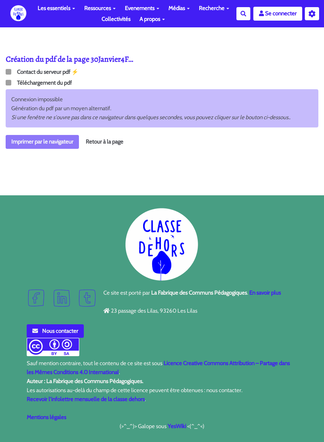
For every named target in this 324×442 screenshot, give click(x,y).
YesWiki (177, 426)
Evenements (142, 8)
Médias (179, 8)
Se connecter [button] (278, 13)
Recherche (214, 8)
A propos (152, 19)
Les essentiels (56, 8)
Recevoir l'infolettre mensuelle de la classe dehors (86, 399)
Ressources (100, 8)
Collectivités (115, 19)
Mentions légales (46, 417)
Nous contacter (55, 331)
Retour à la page (104, 141)
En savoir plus (265, 292)
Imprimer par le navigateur (42, 141)
